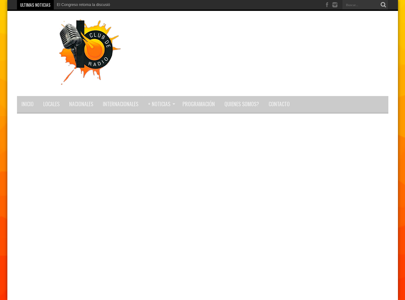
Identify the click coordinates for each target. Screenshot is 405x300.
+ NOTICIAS (161, 104)
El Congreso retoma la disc (80, 5)
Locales (51, 104)
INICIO (27, 104)
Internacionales (120, 104)
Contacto (279, 104)
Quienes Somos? (241, 104)
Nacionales (81, 104)
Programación (198, 104)
